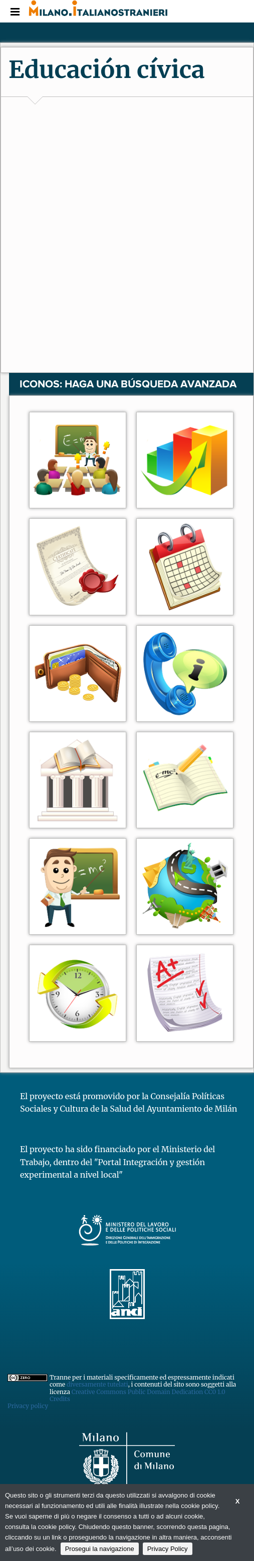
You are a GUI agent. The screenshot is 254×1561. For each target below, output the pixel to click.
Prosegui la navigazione (99, 1549)
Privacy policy (28, 1406)
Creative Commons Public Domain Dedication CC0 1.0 (148, 1392)
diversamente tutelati (97, 1384)
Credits (60, 1399)
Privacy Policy (167, 1549)
